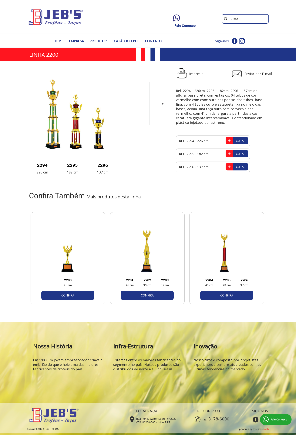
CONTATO (153, 41)
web (266, 429)
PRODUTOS (98, 41)
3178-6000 (218, 419)
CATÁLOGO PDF (126, 41)
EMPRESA (76, 41)
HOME (58, 41)
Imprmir (196, 73)
